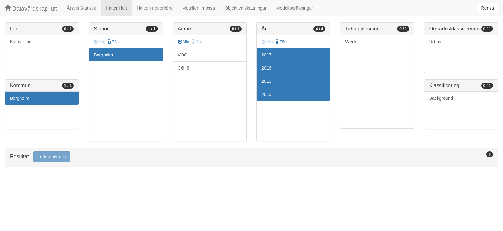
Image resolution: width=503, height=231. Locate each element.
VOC (182, 54)
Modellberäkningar (294, 8)
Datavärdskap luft (31, 8)
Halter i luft (116, 8)
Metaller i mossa (198, 8)
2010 (266, 94)
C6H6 (183, 68)
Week (351, 41)
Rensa (487, 8)
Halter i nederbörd (155, 8)
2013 (266, 81)
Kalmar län (20, 41)
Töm (113, 42)
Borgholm (19, 98)
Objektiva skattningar (246, 8)
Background (441, 98)
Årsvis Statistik (81, 8)
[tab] (251, 157)
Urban (435, 41)
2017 (266, 54)
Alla (183, 42)
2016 (266, 68)
